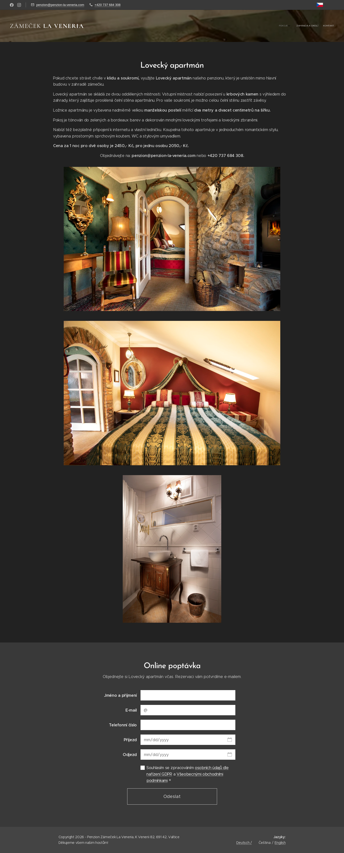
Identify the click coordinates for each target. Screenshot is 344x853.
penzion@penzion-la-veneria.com (60, 5)
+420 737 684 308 (108, 5)
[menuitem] (323, 26)
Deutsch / (244, 842)
